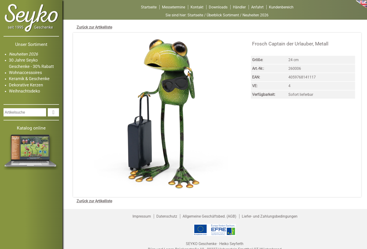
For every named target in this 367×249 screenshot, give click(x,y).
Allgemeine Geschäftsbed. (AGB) (209, 216)
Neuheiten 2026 (23, 54)
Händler (239, 7)
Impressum (141, 216)
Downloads (218, 7)
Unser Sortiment (31, 44)
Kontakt (197, 7)
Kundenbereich (281, 7)
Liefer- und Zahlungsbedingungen (269, 216)
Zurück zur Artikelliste (94, 27)
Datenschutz (166, 216)
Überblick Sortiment (223, 15)
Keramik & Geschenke (29, 78)
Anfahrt (257, 7)
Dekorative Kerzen (26, 85)
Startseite (149, 7)
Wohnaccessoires (25, 72)
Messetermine (173, 7)
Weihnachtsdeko (24, 91)
